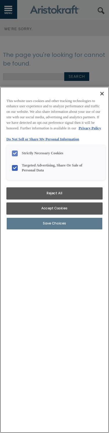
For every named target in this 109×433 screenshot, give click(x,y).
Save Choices (54, 223)
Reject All (54, 193)
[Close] (102, 93)
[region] (54, 260)
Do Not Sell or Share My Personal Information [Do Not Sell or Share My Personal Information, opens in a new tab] (42, 139)
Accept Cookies (54, 208)
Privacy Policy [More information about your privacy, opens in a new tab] (89, 128)
